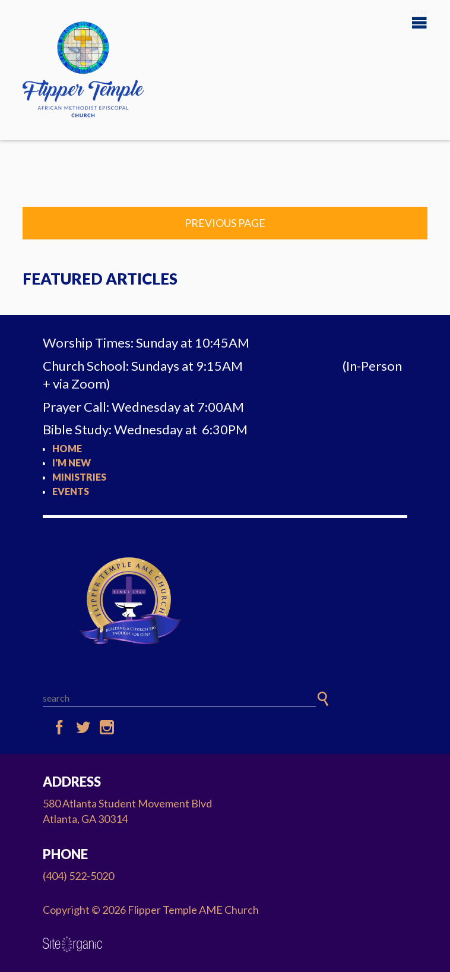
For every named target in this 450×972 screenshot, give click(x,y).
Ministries (79, 476)
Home (67, 448)
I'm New (71, 462)
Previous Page (225, 222)
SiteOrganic (72, 944)
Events (70, 491)
